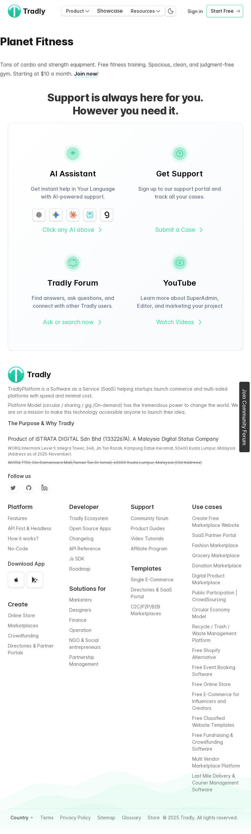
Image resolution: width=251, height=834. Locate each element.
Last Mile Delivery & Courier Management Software (215, 782)
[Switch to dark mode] (170, 11)
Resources (145, 11)
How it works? (23, 538)
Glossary (131, 817)
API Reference (85, 548)
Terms (47, 817)
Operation (80, 630)
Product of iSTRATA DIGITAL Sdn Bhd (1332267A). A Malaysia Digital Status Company (113, 439)
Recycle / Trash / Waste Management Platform (214, 633)
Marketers (80, 600)
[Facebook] (44, 488)
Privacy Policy (75, 817)
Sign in (195, 11)
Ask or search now (73, 322)
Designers (80, 610)
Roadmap (80, 569)
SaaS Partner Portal (214, 535)
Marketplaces (23, 625)
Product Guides (148, 528)
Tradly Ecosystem (88, 518)
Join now (85, 73)
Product (77, 11)
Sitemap (106, 817)
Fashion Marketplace (215, 545)
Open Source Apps (90, 528)
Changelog (81, 538)
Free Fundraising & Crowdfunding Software (212, 742)
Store (154, 817)
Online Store (21, 615)
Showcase (110, 10)
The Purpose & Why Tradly (41, 423)
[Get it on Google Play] (35, 580)
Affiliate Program (149, 548)
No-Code (18, 548)
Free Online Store (211, 684)
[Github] (29, 488)
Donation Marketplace (217, 565)
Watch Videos (179, 322)
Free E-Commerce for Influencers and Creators (215, 701)
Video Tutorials (147, 538)
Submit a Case (179, 229)
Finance (78, 620)
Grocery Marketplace (216, 555)
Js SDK (76, 558)
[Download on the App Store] (16, 580)
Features (17, 518)
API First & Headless (29, 528)
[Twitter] (13, 488)
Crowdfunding (23, 635)
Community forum (149, 518)
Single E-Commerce (152, 579)
